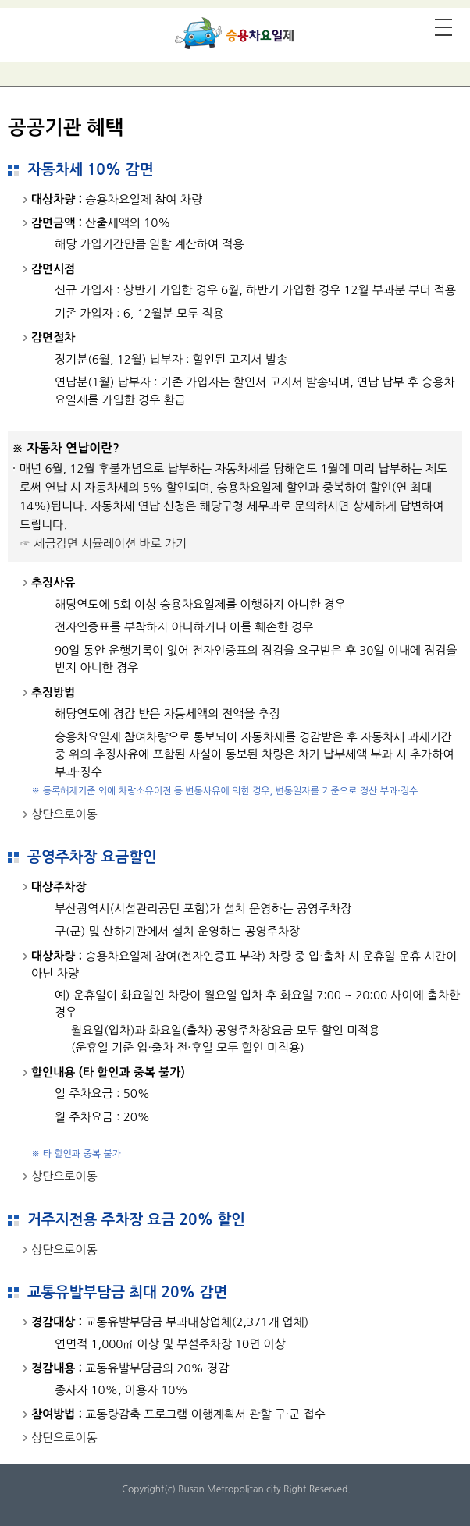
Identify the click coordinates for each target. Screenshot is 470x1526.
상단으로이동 (64, 814)
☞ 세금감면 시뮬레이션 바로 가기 (103, 543)
